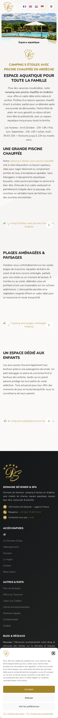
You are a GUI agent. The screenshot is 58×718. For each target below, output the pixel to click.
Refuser (29, 698)
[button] (53, 653)
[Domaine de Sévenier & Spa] (8, 3)
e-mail (31, 517)
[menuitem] (25, 6)
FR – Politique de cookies (14, 713)
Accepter (29, 689)
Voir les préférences (29, 706)
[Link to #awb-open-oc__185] (51, 6)
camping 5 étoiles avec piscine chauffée (30, 161)
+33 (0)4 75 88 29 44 (30, 512)
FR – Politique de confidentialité (39, 713)
